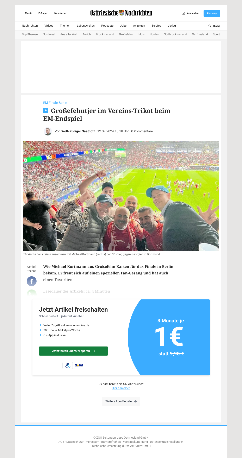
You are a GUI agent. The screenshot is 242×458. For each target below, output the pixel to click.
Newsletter (60, 13)
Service (156, 26)
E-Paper (43, 13)
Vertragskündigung (135, 442)
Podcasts (107, 26)
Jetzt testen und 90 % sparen (73, 351)
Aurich (86, 34)
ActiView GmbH (140, 446)
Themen (65, 26)
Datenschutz (74, 442)
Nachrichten (30, 26)
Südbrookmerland (175, 34)
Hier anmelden (121, 388)
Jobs (123, 26)
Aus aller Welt (68, 34)
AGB (61, 442)
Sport (216, 34)
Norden (154, 34)
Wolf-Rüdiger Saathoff (78, 131)
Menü (25, 13)
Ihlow (141, 34)
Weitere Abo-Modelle (121, 401)
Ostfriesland (200, 34)
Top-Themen (30, 34)
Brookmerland (105, 34)
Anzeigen (139, 26)
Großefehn (126, 34)
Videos (48, 26)
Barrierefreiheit (111, 442)
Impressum (92, 442)
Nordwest (49, 34)
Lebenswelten (86, 26)
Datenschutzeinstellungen (167, 442)
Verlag (172, 26)
